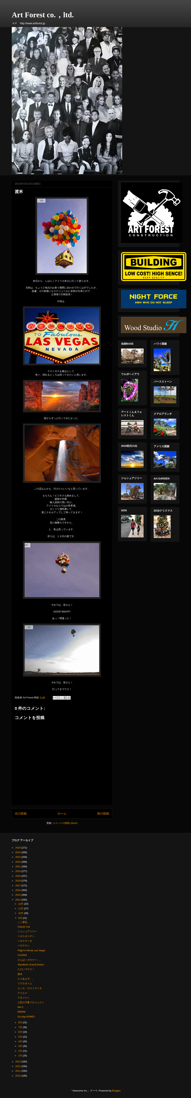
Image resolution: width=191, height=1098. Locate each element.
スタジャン (24, 997)
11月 (21, 908)
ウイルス (22, 993)
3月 (20, 1046)
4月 (20, 1041)
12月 (21, 903)
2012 (18, 1066)
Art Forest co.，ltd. (43, 15)
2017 (18, 885)
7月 (20, 1027)
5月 (20, 1036)
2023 (18, 857)
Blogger (116, 1090)
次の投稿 (21, 813)
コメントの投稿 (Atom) (65, 823)
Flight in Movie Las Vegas (31, 950)
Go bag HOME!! (26, 1016)
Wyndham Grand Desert (31, 964)
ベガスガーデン (26, 936)
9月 (20, 918)
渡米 (20, 974)
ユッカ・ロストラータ (30, 988)
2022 (18, 861)
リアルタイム (25, 983)
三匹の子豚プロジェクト (31, 1002)
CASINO (22, 955)
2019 (18, 876)
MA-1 (20, 1007)
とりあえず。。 (26, 978)
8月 (20, 1022)
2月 (20, 1051)
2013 (18, 1061)
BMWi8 (21, 1011)
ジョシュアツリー (27, 931)
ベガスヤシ (24, 945)
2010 (18, 1075)
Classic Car (24, 926)
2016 (18, 890)
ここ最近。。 (25, 922)
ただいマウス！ (26, 969)
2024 (18, 852)
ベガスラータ (25, 940)
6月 (20, 1031)
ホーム (61, 813)
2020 (18, 871)
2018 (18, 880)
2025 (18, 847)
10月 (21, 913)
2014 (18, 899)
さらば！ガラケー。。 (30, 960)
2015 (18, 894)
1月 (20, 1055)
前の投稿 (103, 813)
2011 (18, 1070)
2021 (18, 866)
